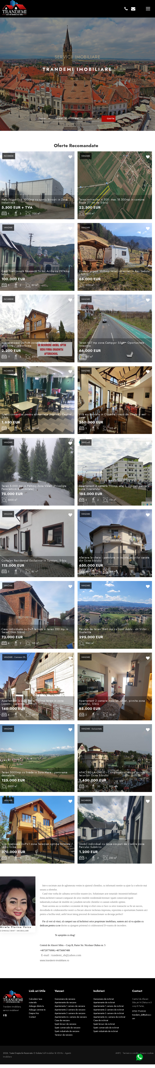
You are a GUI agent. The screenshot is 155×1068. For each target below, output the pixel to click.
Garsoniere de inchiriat (103, 1002)
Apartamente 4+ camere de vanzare (71, 1020)
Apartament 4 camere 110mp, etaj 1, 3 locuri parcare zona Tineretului (114, 491)
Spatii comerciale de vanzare (67, 1031)
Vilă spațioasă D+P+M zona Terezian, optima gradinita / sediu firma (31, 347)
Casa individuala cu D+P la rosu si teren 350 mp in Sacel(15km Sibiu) (35, 634)
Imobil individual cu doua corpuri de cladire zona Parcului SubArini (111, 849)
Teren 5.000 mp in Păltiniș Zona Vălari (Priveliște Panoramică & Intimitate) (34, 491)
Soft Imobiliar (48, 1056)
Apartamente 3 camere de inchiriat (108, 1016)
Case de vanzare (62, 1024)
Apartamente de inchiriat (104, 1006)
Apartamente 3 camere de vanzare (70, 1016)
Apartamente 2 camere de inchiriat (108, 1013)
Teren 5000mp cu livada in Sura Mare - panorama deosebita (34, 777)
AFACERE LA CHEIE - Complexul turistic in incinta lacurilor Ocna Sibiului (112, 777)
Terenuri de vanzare (63, 1038)
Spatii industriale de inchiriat (105, 1034)
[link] (40, 959)
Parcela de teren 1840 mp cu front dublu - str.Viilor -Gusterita (114, 634)
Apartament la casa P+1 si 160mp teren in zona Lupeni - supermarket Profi (33, 705)
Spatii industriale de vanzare (67, 1034)
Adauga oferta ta (36, 1009)
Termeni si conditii (131, 1056)
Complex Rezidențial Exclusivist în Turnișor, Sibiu (34, 564)
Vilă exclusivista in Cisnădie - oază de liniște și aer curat (112, 419)
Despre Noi (34, 1016)
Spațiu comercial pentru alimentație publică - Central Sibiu (37, 419)
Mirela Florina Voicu (15, 930)
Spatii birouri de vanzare (65, 1027)
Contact (32, 1020)
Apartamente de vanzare (65, 1006)
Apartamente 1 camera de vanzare (70, 1009)
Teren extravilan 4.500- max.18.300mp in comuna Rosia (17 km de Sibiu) (111, 204)
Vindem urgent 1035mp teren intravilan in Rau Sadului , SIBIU (114, 276)
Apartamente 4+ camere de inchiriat (109, 1020)
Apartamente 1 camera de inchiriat (108, 1009)
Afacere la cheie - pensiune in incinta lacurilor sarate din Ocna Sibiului (114, 562)
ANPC (118, 1056)
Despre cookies (146, 1056)
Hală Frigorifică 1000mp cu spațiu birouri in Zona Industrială (34, 204)
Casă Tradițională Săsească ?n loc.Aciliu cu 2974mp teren (36, 276)
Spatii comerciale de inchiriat (106, 1031)
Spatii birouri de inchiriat (104, 1027)
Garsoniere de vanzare (65, 1002)
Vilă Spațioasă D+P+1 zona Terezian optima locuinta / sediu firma (37, 849)
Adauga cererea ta (37, 1013)
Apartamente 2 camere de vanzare (70, 1013)
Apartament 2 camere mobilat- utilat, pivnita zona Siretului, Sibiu (112, 705)
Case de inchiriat (100, 1024)
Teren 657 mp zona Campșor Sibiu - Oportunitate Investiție (111, 347)
